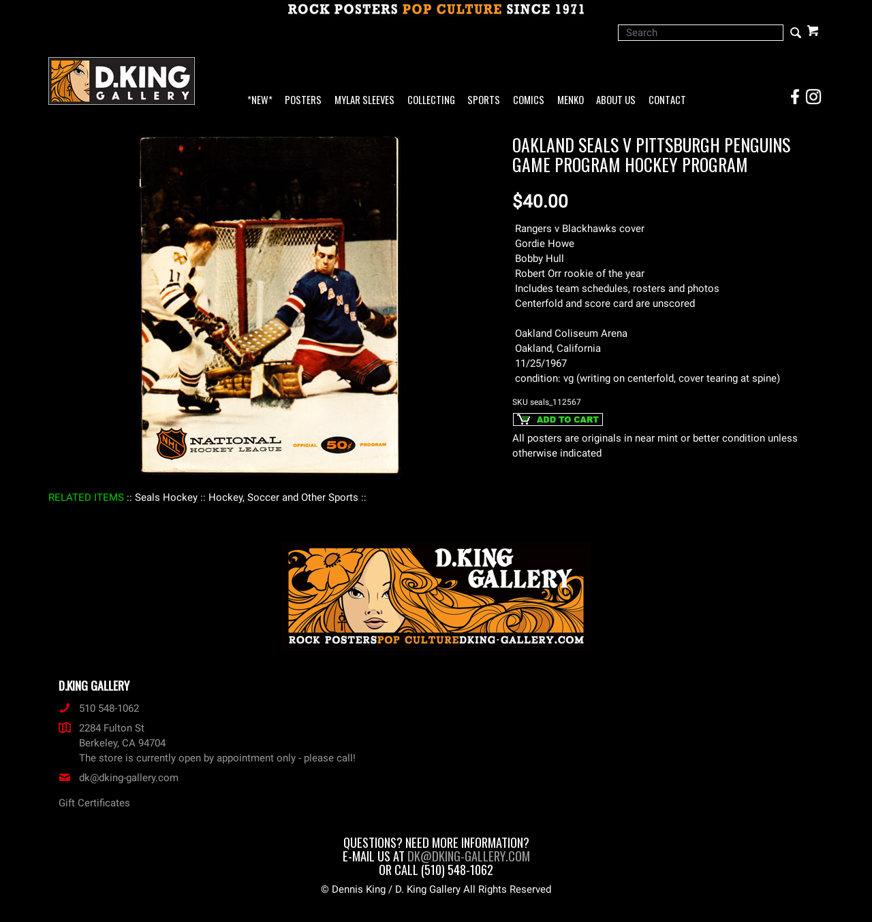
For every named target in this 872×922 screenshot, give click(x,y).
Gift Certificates (94, 803)
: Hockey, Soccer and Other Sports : (283, 497)
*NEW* (259, 100)
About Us (616, 100)
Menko (570, 100)
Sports (483, 100)
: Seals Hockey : (166, 497)
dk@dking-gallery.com (118, 778)
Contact (667, 100)
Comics (528, 100)
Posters (303, 100)
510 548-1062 (99, 708)
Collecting (431, 100)
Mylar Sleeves (364, 100)
